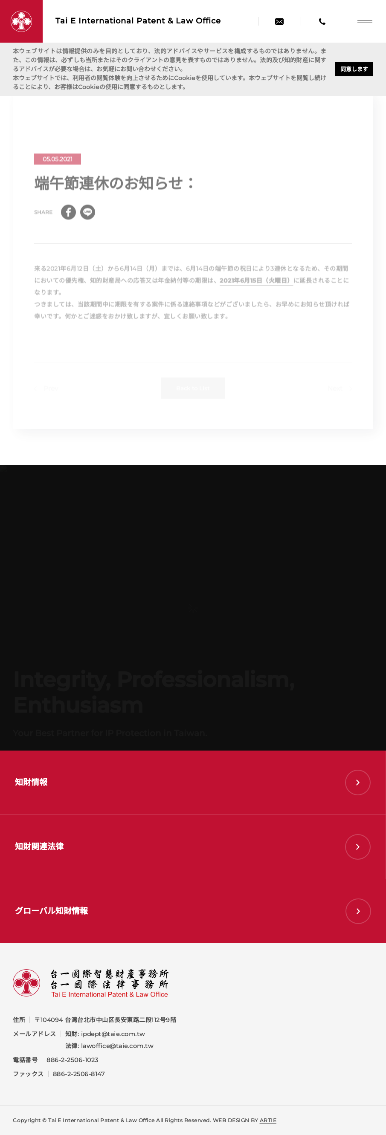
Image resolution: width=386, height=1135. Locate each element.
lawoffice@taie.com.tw (117, 1046)
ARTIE (268, 1120)
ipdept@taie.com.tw (113, 1034)
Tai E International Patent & (138, 21)
